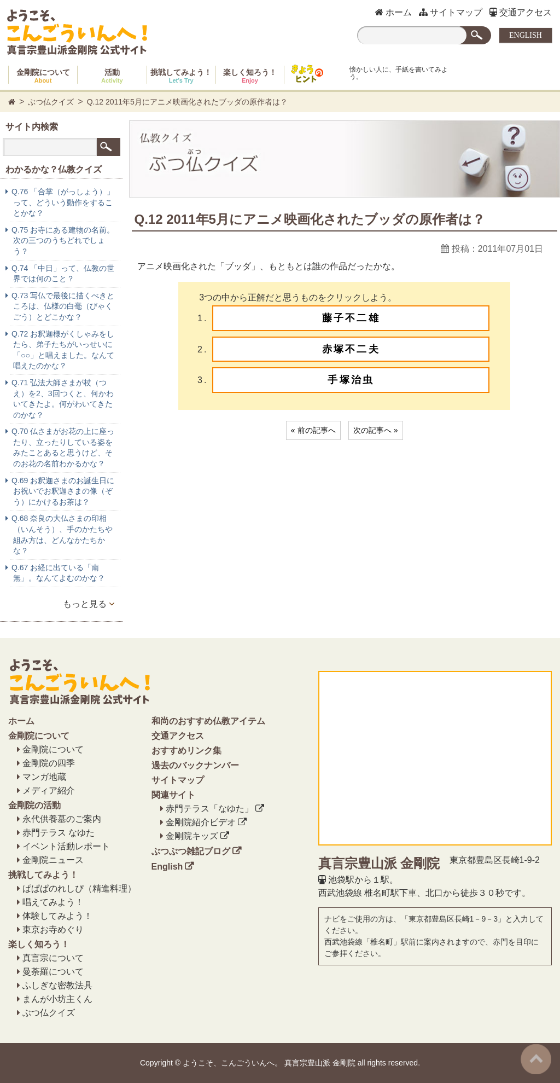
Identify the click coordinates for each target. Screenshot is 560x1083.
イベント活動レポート (66, 846)
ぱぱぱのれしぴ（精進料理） (79, 888)
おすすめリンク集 (186, 750)
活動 (112, 76)
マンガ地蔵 (44, 776)
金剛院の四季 (48, 763)
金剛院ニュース (53, 860)
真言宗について (53, 958)
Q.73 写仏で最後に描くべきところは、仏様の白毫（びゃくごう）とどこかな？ (62, 306)
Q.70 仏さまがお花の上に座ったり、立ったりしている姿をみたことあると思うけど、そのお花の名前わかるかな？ (62, 447)
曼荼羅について (53, 971)
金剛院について (43, 76)
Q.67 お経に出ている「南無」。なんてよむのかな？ (58, 573)
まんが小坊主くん (57, 999)
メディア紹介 (48, 790)
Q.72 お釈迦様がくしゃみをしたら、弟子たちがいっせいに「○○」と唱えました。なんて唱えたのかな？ (62, 349)
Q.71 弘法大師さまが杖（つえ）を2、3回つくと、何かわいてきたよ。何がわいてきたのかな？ (62, 398)
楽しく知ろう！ (250, 76)
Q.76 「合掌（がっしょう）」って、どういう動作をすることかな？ (62, 202)
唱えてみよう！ (53, 902)
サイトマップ (450, 12)
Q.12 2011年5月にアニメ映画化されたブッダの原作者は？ (187, 101)
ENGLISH (525, 35)
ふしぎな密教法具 (57, 985)
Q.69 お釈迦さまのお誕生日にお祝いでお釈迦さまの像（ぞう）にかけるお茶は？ (62, 491)
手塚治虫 (351, 379)
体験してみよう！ (57, 915)
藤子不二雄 (351, 317)
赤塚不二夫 (351, 349)
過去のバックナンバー (195, 765)
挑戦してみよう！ (181, 76)
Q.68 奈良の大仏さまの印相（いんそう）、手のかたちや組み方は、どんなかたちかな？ (62, 534)
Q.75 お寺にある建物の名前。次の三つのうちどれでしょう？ (62, 240)
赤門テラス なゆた (58, 832)
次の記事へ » (375, 430)
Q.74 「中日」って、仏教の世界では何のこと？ (62, 273)
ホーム (393, 12)
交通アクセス (520, 12)
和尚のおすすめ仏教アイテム (208, 721)
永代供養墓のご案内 (61, 819)
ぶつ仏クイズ (51, 101)
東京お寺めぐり (53, 929)
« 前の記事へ (313, 430)
